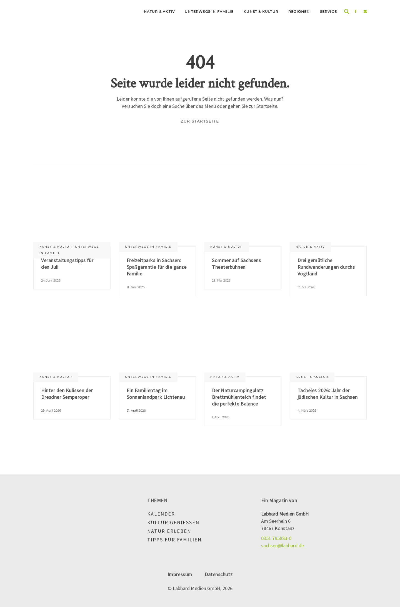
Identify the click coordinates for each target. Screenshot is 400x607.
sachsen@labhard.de (282, 545)
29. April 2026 (51, 410)
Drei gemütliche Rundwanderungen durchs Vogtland (326, 267)
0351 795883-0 (276, 538)
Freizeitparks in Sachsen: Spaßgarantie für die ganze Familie (157, 267)
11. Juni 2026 (136, 287)
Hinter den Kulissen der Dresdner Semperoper (67, 393)
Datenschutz (218, 574)
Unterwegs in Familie (148, 246)
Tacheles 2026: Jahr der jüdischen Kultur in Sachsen (328, 393)
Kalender (161, 514)
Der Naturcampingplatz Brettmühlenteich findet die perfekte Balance (239, 397)
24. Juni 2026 (51, 280)
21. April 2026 (136, 410)
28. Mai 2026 (221, 280)
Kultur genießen (173, 522)
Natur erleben (169, 531)
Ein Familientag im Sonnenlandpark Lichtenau (156, 393)
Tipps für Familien (174, 539)
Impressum (180, 574)
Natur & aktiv (310, 246)
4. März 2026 (307, 410)
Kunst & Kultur (55, 246)
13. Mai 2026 (306, 287)
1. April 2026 (220, 417)
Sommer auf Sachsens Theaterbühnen (236, 263)
